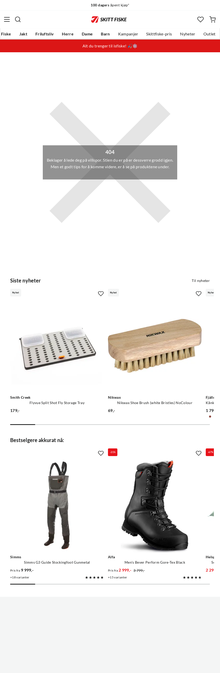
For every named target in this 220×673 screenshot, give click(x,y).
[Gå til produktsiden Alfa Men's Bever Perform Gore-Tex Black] (105, 455)
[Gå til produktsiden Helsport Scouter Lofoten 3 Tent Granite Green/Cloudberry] (169, 455)
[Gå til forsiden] (109, 19)
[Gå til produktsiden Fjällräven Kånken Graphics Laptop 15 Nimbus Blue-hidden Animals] (169, 329)
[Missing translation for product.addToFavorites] (67, 294)
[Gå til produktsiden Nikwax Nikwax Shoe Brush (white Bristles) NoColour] (105, 329)
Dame (87, 34)
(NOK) (110, 649)
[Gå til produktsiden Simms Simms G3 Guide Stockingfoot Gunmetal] (40, 455)
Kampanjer (128, 34)
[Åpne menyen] (7, 19)
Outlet (209, 34)
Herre (68, 34)
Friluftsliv (44, 34)
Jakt (23, 34)
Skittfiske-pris (159, 34)
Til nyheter (201, 281)
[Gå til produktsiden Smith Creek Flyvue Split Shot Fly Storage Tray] (40, 329)
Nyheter (187, 34)
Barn (105, 34)
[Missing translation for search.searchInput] (17, 19)
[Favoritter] (201, 19)
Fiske (6, 34)
